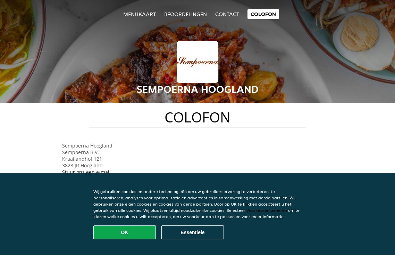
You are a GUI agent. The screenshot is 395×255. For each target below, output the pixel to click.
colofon (263, 14)
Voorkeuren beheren (266, 210)
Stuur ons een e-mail (86, 172)
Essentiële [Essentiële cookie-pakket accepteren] (192, 232)
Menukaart (139, 14)
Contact (227, 14)
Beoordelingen (185, 14)
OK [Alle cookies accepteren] (124, 232)
